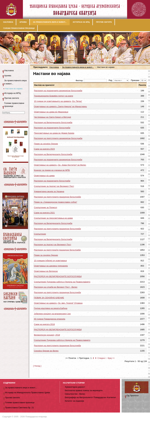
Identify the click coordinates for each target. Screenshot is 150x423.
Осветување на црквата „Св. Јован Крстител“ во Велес (60, 165)
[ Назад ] (37, 366)
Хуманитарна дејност (75, 387)
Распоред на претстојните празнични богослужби (57, 197)
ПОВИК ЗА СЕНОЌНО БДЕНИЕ (49, 297)
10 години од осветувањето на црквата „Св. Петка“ (58, 101)
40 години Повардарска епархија (49, 319)
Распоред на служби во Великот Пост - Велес (55, 287)
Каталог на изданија (74, 401)
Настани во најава (13, 88)
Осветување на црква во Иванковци (51, 112)
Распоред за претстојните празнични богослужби (57, 250)
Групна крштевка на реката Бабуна (50, 308)
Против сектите (11, 98)
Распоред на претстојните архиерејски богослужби (58, 138)
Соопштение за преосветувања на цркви (53, 218)
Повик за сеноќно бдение (46, 144)
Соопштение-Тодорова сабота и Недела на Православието (62, 282)
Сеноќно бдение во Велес (46, 351)
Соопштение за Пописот (45, 207)
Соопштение (40, 234)
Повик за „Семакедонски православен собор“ (55, 202)
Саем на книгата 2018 (44, 324)
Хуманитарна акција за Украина (49, 191)
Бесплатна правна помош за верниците (83, 390)
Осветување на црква (44, 175)
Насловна (54, 67)
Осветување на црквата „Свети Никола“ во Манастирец (60, 106)
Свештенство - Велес (75, 394)
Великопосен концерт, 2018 (47, 335)
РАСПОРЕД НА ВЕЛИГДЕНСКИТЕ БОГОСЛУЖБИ (58, 276)
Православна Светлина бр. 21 (19, 407)
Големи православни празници (14, 104)
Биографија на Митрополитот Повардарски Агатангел (90, 397)
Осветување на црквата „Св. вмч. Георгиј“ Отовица (58, 303)
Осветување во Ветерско (46, 271)
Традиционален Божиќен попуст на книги (53, 96)
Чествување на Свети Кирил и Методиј (52, 117)
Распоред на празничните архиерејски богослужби (58, 90)
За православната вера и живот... (78, 67)
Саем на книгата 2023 (44, 149)
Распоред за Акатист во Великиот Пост (52, 244)
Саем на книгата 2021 (44, 213)
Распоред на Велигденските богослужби (53, 122)
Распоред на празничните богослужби (52, 128)
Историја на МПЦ (12, 93)
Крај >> (111, 358)
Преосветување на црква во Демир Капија (54, 133)
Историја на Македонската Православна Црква (27, 392)
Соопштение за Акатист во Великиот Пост (54, 186)
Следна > (101, 358)
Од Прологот (133, 395)
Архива (7, 75)
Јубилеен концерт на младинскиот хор (52, 313)
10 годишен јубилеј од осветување (50, 260)
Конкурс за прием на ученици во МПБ (52, 170)
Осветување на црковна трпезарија (51, 266)
